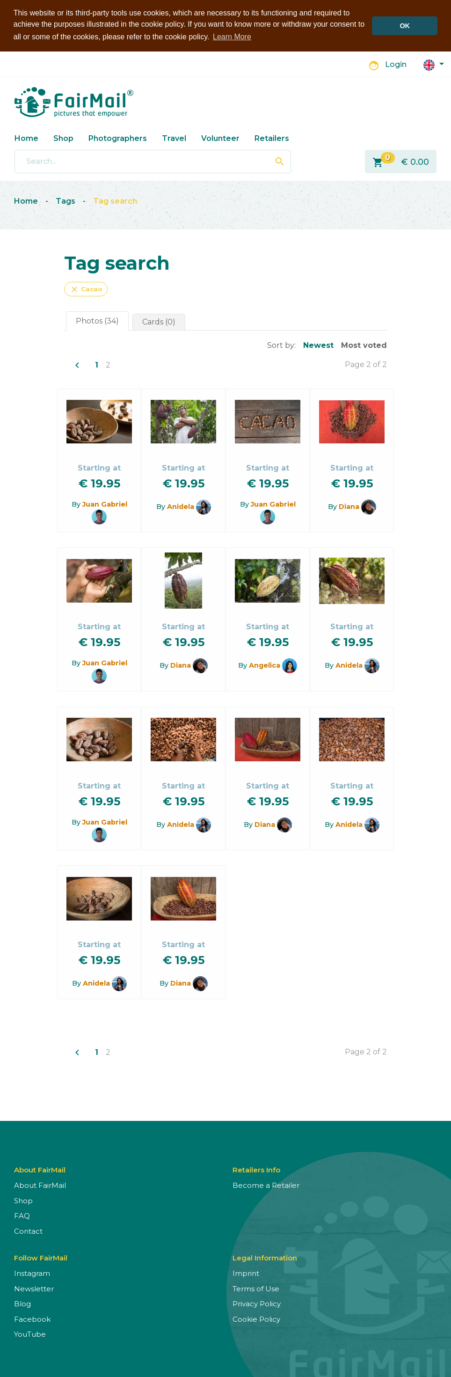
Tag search (115, 200)
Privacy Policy (257, 1303)
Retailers (272, 137)
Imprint (246, 1272)
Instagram (32, 1272)
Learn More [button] (232, 37)
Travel (174, 137)
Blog (22, 1303)
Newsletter (34, 1288)
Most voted (364, 344)
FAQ (22, 1215)
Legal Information (265, 1257)
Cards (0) (158, 321)
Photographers (117, 137)
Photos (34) (97, 320)
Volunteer (220, 137)
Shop (63, 137)
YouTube (30, 1333)
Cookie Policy (256, 1318)
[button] (433, 63)
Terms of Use (256, 1288)
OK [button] (405, 25)
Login (396, 63)
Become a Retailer (266, 1184)
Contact (28, 1230)
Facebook (32, 1318)
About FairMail (40, 1184)
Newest (318, 344)
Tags (65, 200)
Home (26, 137)
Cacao (86, 288)
